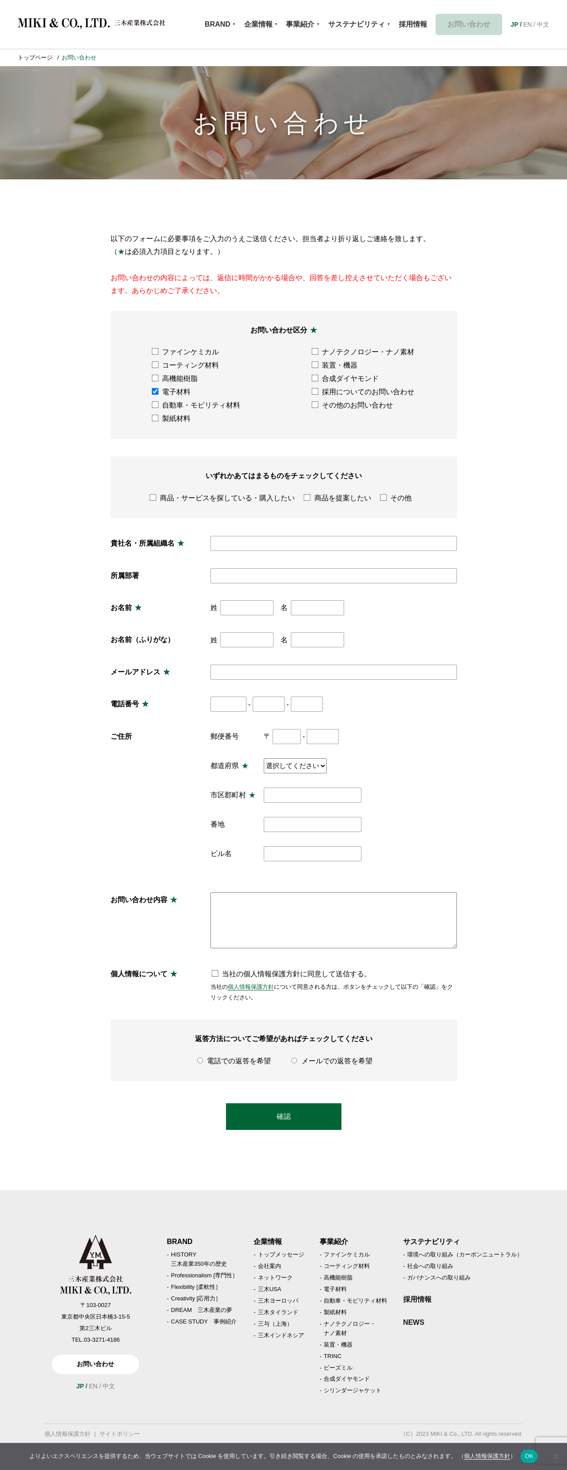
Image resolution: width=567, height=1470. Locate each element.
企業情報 (262, 24)
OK (529, 1456)
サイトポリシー (119, 1433)
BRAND (220, 24)
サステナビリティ (363, 24)
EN (527, 24)
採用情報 (417, 1299)
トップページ (35, 57)
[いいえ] (555, 1456)
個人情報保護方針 (251, 986)
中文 (543, 24)
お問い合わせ (471, 24)
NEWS (413, 1322)
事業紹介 (305, 24)
